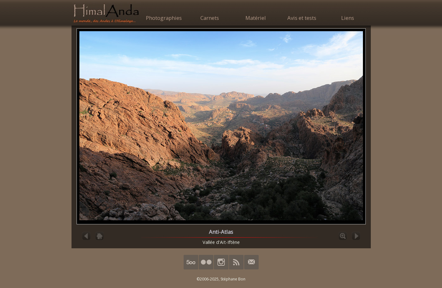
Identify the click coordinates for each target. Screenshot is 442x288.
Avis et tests (301, 17)
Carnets (209, 17)
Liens (347, 17)
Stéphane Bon (233, 279)
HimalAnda (106, 13)
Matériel (255, 17)
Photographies (164, 17)
